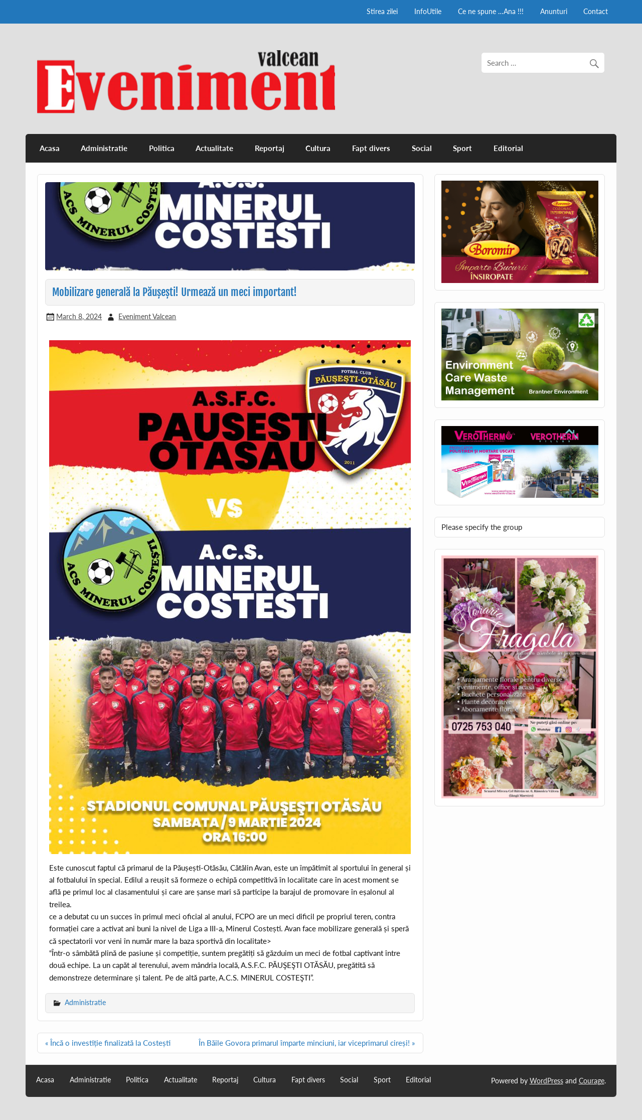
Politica (162, 148)
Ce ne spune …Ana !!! (491, 11)
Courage (591, 1080)
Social (422, 148)
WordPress (546, 1080)
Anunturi (553, 11)
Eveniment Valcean (147, 316)
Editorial (508, 148)
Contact (595, 11)
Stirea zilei (382, 11)
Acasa (50, 148)
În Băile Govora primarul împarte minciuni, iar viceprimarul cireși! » (307, 1042)
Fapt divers (371, 148)
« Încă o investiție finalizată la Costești (108, 1042)
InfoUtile (427, 11)
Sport (462, 148)
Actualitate (214, 148)
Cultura (318, 148)
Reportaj (269, 148)
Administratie (104, 148)
